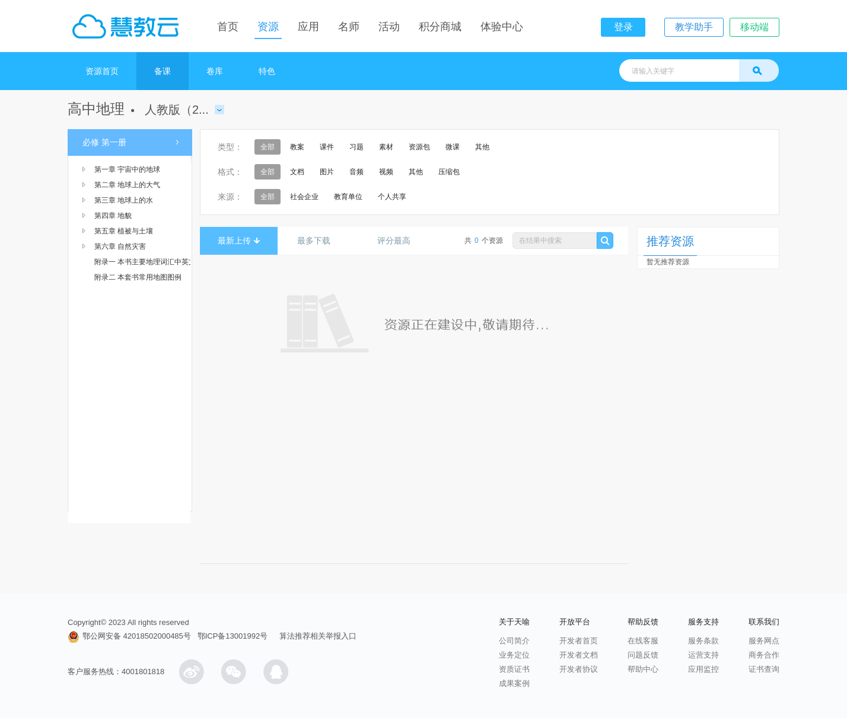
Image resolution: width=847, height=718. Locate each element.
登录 (623, 27)
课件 (327, 147)
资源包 (419, 147)
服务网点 (764, 640)
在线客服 (643, 640)
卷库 (214, 71)
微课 (452, 147)
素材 (386, 147)
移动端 (754, 27)
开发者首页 (578, 640)
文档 (297, 172)
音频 (356, 172)
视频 (386, 172)
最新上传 (239, 240)
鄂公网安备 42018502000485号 (129, 636)
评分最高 (398, 240)
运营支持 (703, 654)
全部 (267, 147)
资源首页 (102, 71)
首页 (227, 27)
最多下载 (318, 240)
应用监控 (703, 669)
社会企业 (304, 197)
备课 (162, 71)
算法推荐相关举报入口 (317, 636)
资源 (268, 27)
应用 (308, 27)
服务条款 (703, 640)
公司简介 (514, 640)
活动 (389, 27)
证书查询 (764, 669)
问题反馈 (643, 654)
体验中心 (501, 27)
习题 (356, 147)
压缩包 (449, 172)
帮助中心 (643, 669)
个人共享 (392, 197)
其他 (482, 147)
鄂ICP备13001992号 (233, 636)
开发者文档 (578, 654)
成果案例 (514, 683)
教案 (297, 147)
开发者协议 (578, 669)
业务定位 (514, 654)
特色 (267, 71)
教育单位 (348, 197)
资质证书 (514, 669)
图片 (327, 172)
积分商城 (440, 27)
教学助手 (694, 27)
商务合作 (764, 654)
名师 (348, 27)
